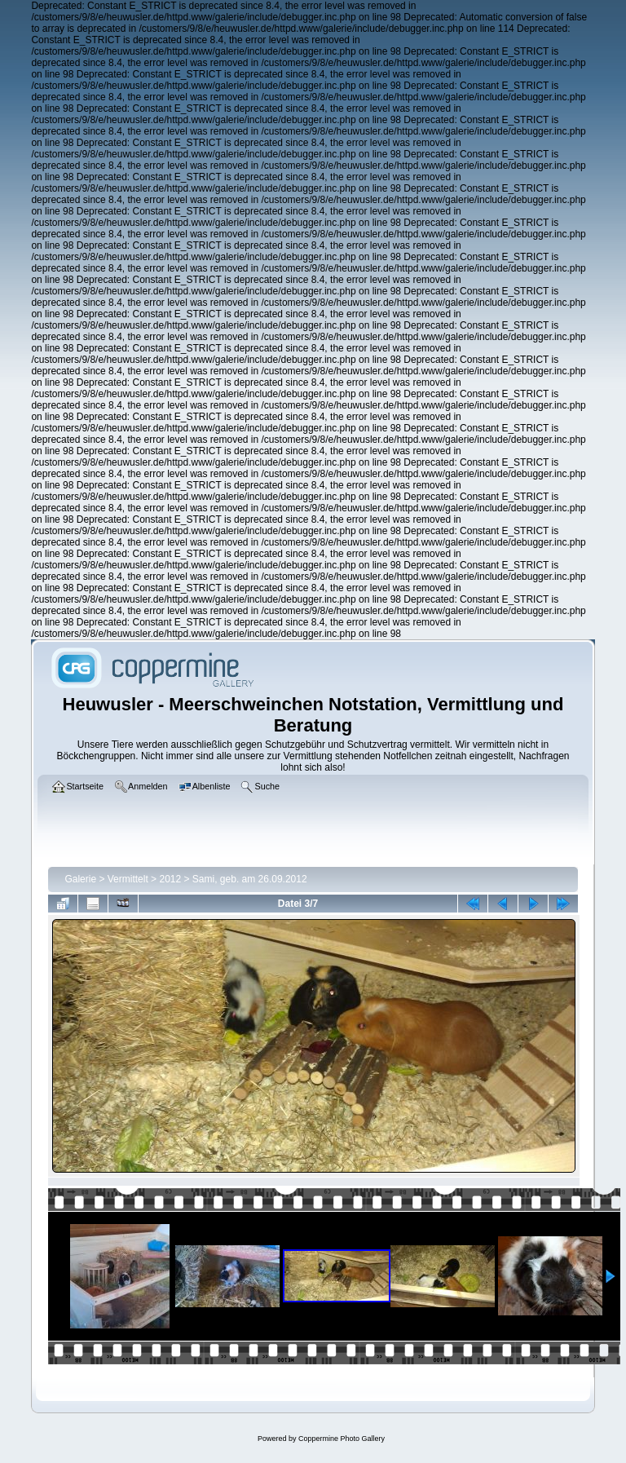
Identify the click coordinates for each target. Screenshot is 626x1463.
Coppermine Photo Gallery (341, 1438)
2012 (170, 879)
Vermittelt (128, 879)
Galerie (80, 879)
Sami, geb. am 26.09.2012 (249, 879)
